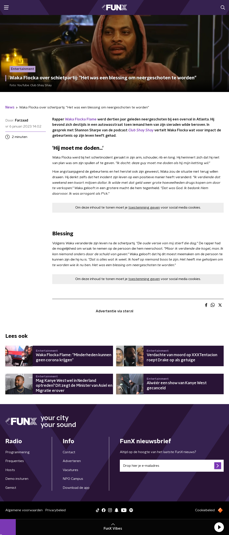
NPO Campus (73, 478)
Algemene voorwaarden (24, 510)
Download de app (76, 487)
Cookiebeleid (205, 510)
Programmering (17, 452)
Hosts (10, 470)
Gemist (10, 487)
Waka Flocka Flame (81, 119)
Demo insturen (16, 478)
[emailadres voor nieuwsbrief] (172, 466)
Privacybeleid (55, 510)
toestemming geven (144, 207)
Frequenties (14, 461)
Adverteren (72, 461)
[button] (219, 527)
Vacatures (70, 470)
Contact (69, 452)
